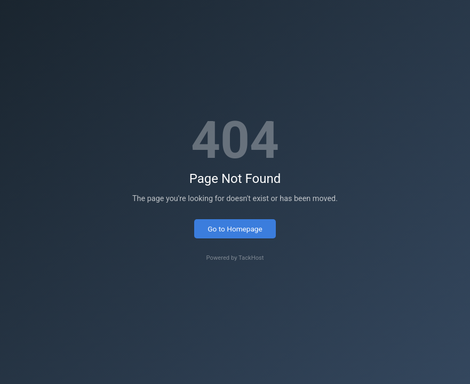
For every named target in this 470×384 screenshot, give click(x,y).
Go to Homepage (235, 229)
